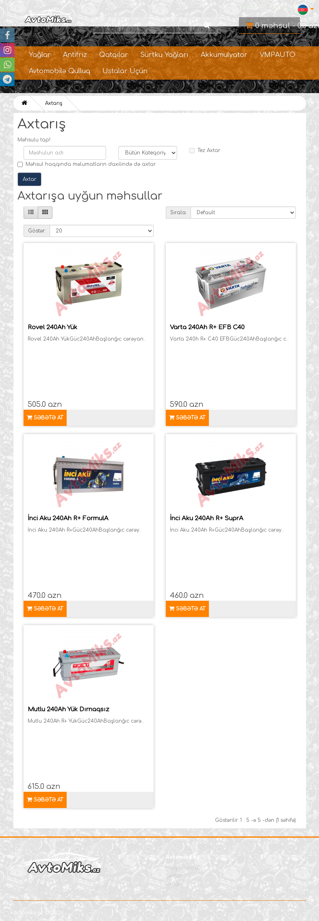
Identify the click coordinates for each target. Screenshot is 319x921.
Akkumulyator (224, 55)
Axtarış (53, 103)
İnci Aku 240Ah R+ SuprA (206, 518)
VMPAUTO (277, 55)
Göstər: (37, 231)
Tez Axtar (204, 150)
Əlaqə (174, 884)
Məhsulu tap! (33, 140)
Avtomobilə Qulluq (59, 71)
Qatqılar (113, 55)
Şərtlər (174, 876)
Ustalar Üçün (125, 71)
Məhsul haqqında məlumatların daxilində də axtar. (86, 164)
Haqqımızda (182, 868)
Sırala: (178, 212)
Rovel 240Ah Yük (52, 327)
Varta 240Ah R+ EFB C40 (207, 327)
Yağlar (40, 55)
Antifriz (75, 55)
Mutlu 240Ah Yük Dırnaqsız (68, 709)
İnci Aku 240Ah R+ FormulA (68, 518)
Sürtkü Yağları (164, 55)
